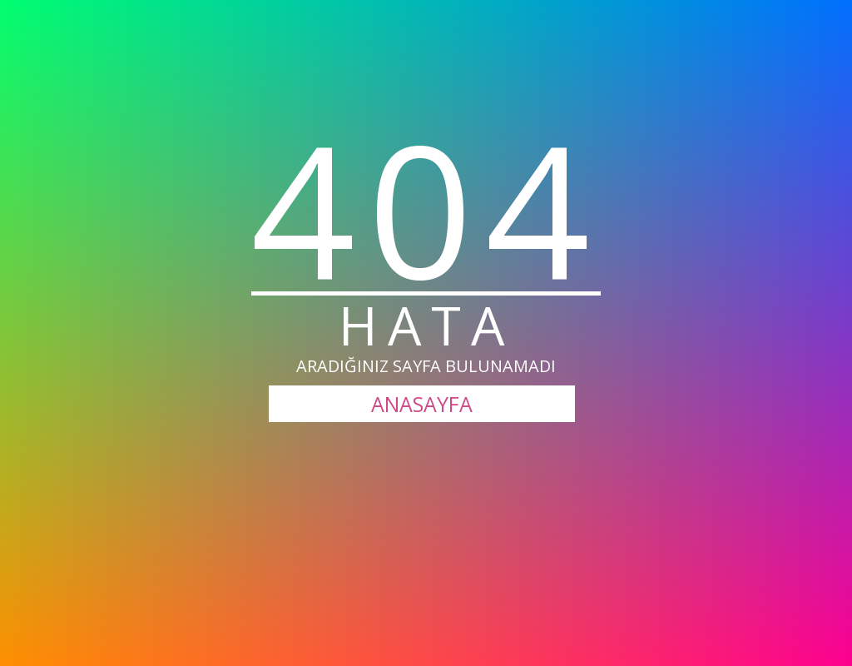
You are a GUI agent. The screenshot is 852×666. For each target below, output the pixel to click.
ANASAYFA (422, 404)
